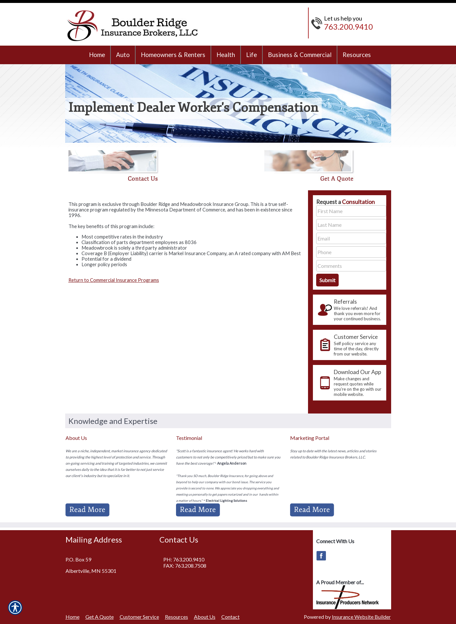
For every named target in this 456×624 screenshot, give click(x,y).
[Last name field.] (351, 224)
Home (73, 617)
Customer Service (139, 617)
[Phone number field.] (351, 252)
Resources (176, 617)
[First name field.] (351, 211)
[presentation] (349, 310)
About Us (204, 617)
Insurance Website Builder (361, 617)
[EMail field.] (351, 238)
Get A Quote (99, 617)
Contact (230, 617)
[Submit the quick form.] (327, 280)
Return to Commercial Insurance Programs (113, 280)
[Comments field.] (351, 265)
